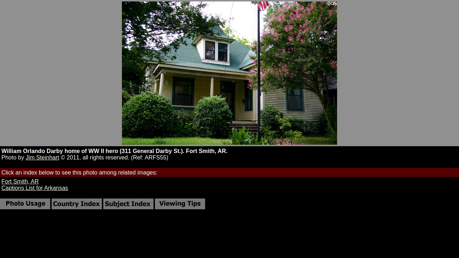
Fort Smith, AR (20, 181)
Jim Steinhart (42, 157)
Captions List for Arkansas (34, 188)
